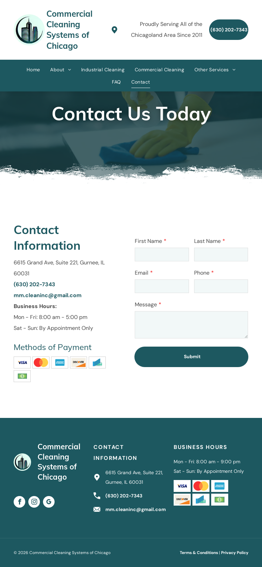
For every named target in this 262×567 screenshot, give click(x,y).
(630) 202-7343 (34, 284)
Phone (201, 272)
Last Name (207, 241)
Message (146, 304)
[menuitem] (33, 69)
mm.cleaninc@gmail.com (48, 295)
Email (141, 272)
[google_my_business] (49, 502)
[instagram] (34, 502)
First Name (148, 241)
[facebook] (19, 502)
